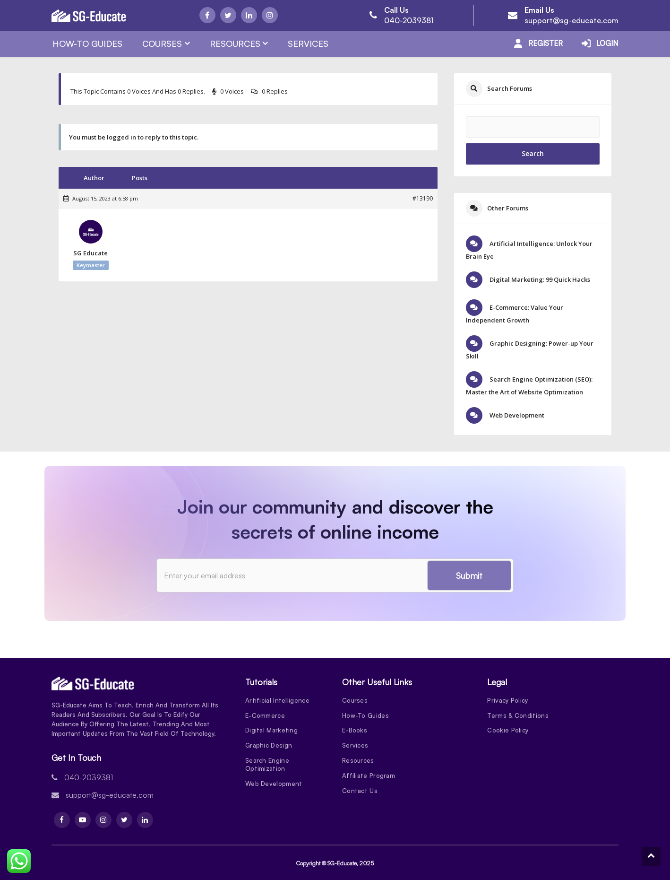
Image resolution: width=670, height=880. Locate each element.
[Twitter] (228, 15)
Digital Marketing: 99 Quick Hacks (539, 279)
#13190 (422, 198)
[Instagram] (270, 15)
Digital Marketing (271, 730)
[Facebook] (207, 15)
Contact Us (360, 791)
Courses (162, 43)
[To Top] (651, 856)
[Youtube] (83, 820)
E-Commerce (265, 715)
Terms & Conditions (517, 715)
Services (308, 43)
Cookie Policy (507, 730)
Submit (469, 575)
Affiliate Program (368, 776)
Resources (235, 43)
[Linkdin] (249, 15)
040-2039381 (409, 20)
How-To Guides (87, 43)
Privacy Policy (507, 700)
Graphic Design (268, 745)
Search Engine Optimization (267, 765)
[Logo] (89, 15)
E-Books (354, 730)
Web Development (516, 415)
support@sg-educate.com (571, 20)
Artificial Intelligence (277, 700)
